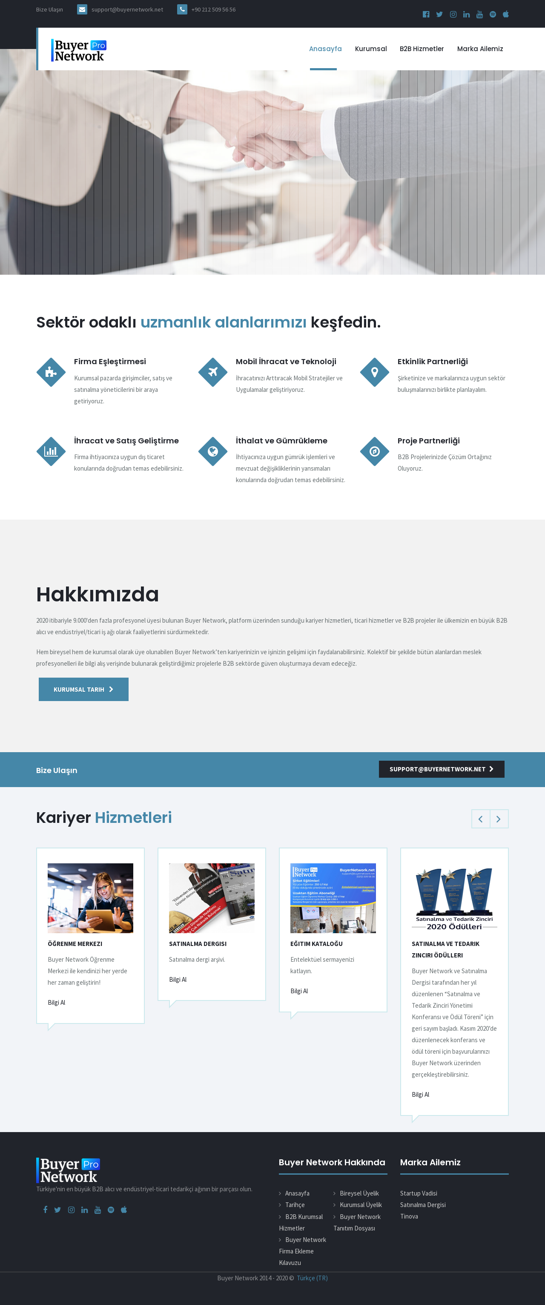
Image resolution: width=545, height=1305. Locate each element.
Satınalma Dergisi (423, 1205)
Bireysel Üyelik (359, 1193)
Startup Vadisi (418, 1193)
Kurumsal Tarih (84, 689)
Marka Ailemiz (480, 48)
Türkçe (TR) (312, 1278)
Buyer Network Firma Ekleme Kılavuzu (302, 1251)
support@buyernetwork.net (127, 9)
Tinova (409, 1216)
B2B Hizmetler (422, 48)
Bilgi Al (56, 1002)
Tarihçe (295, 1205)
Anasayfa (325, 48)
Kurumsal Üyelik (361, 1205)
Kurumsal (371, 48)
